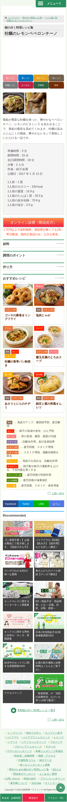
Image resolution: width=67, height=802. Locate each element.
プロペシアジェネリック (28, 746)
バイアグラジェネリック (36, 737)
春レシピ (10, 78)
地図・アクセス (47, 755)
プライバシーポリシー (52, 778)
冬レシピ (56, 78)
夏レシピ (25, 78)
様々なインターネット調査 (35, 764)
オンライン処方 (54, 732)
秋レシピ (41, 78)
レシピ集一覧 (51, 18)
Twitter (25, 503)
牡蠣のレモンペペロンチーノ (19, 20)
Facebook (10, 503)
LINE (41, 503)
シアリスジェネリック (33, 742)
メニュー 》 (50, 3)
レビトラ (59, 737)
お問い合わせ (12, 778)
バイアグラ (12, 737)
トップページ (13, 18)
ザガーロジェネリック (19, 751)
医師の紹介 (30, 778)
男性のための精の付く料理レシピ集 (29, 769)
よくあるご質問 (48, 774)
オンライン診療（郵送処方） (33, 222)
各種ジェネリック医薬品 (49, 751)
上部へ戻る (58, 493)
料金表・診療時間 (24, 755)
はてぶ (56, 503)
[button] (13, 103)
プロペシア (56, 742)
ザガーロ (51, 746)
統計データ (45, 760)
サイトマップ (52, 783)
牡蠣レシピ (10, 85)
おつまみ (25, 85)
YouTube (36, 783)
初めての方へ (33, 732)
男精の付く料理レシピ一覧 (36, 710)
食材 (56, 85)
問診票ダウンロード (24, 774)
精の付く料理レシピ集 (32, 18)
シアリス (13, 742)
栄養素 (41, 85)
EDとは (57, 769)
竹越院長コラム (27, 760)
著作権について (19, 783)
